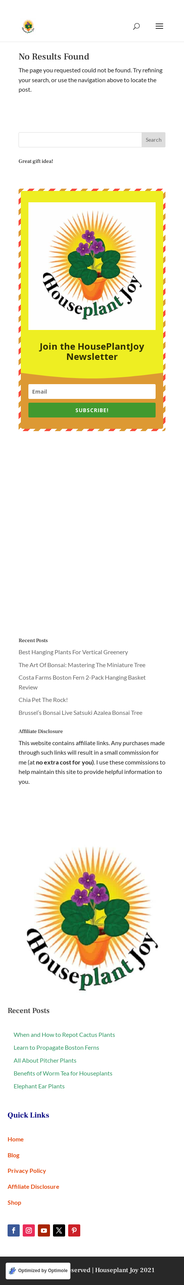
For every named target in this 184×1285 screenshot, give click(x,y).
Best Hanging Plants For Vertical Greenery (73, 651)
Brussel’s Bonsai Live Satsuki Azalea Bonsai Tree (80, 712)
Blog (13, 1154)
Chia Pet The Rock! (43, 699)
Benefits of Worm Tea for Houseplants (63, 1073)
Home (16, 1139)
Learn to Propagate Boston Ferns (56, 1047)
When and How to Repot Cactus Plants (64, 1034)
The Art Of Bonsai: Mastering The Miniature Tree (82, 664)
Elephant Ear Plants (39, 1086)
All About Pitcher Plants (45, 1060)
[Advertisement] (92, 534)
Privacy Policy (27, 1170)
